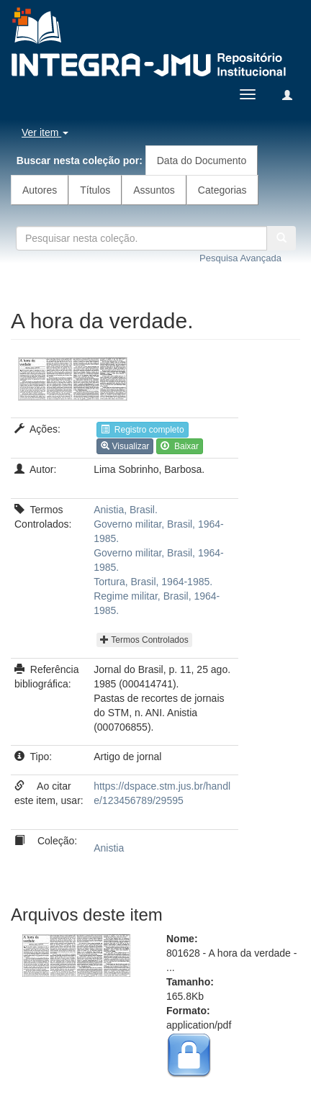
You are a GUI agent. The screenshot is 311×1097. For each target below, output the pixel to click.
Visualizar (125, 446)
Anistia (109, 848)
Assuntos (154, 190)
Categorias (222, 190)
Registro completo (142, 430)
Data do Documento (202, 160)
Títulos (95, 190)
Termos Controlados (144, 640)
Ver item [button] (45, 132)
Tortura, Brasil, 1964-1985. (153, 581)
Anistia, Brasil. (126, 509)
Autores (39, 190)
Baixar (180, 446)
